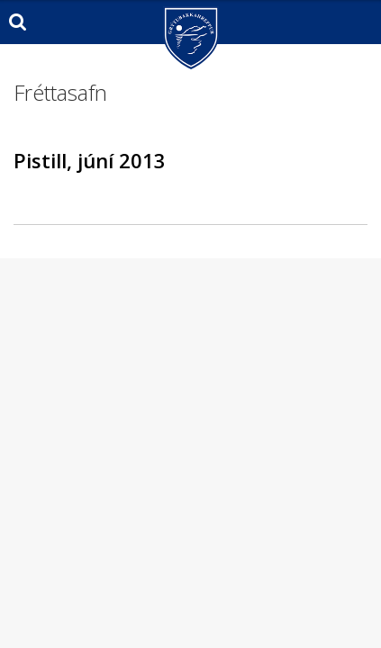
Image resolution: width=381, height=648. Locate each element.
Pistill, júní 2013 (90, 160)
